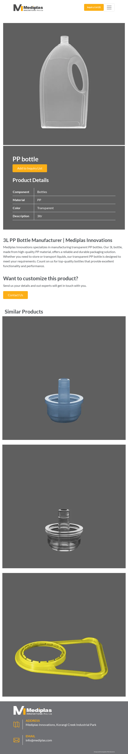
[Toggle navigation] (109, 7)
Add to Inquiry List (29, 168)
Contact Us (15, 295)
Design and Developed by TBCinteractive (104, 751)
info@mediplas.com (39, 740)
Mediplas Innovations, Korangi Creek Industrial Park (61, 724)
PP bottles (95, 247)
